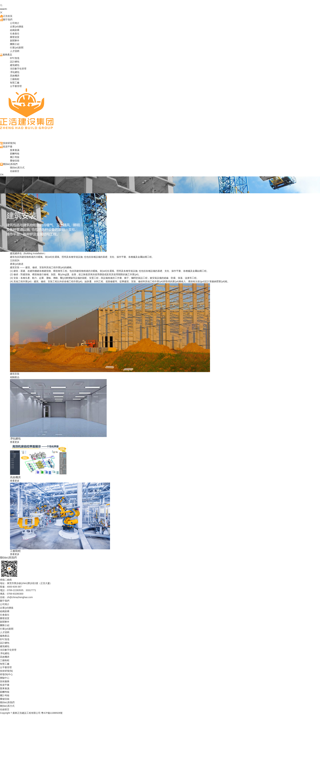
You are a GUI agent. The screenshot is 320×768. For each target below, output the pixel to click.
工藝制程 (14, 79)
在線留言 (14, 171)
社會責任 (14, 33)
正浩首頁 (6, 16)
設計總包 (14, 61)
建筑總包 (14, 65)
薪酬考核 (14, 153)
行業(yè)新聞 (16, 47)
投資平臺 (6, 146)
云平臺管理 (16, 86)
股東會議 (14, 150)
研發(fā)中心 (6, 674)
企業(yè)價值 (16, 26)
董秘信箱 (14, 160)
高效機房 (14, 75)
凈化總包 (14, 72)
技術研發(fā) (8, 143)
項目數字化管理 (18, 68)
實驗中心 (4, 678)
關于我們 (6, 19)
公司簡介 (14, 23)
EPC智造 (15, 58)
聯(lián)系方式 (17, 167)
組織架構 (14, 30)
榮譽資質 (14, 37)
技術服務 (4, 681)
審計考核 (14, 157)
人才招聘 (14, 51)
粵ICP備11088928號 (51, 713)
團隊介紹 (14, 44)
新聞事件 (14, 40)
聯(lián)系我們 (9, 164)
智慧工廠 (14, 82)
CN (1, 174)
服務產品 (6, 54)
